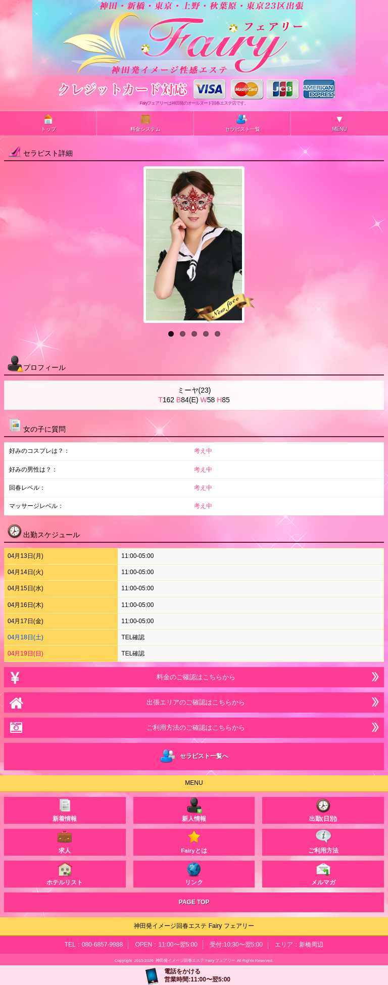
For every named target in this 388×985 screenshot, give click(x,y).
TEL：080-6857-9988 (94, 944)
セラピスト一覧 (242, 122)
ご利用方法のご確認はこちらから (194, 727)
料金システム (145, 122)
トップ (48, 122)
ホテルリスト (64, 873)
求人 (64, 841)
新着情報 (65, 809)
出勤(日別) (323, 809)
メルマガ (323, 873)
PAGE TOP (194, 902)
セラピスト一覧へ (194, 756)
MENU (339, 123)
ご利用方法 (323, 841)
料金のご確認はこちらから (194, 677)
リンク (194, 873)
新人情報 (194, 809)
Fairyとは (194, 841)
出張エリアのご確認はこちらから (194, 702)
